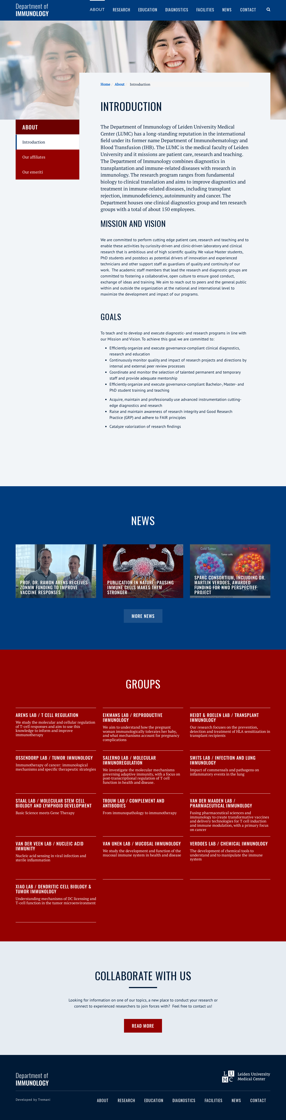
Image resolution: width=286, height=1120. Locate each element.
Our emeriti (32, 172)
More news (143, 616)
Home (105, 84)
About (97, 9)
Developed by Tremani (33, 1100)
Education (147, 10)
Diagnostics (176, 10)
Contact (248, 10)
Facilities (205, 10)
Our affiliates (33, 157)
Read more (143, 1025)
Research (121, 10)
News (227, 10)
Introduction (33, 142)
